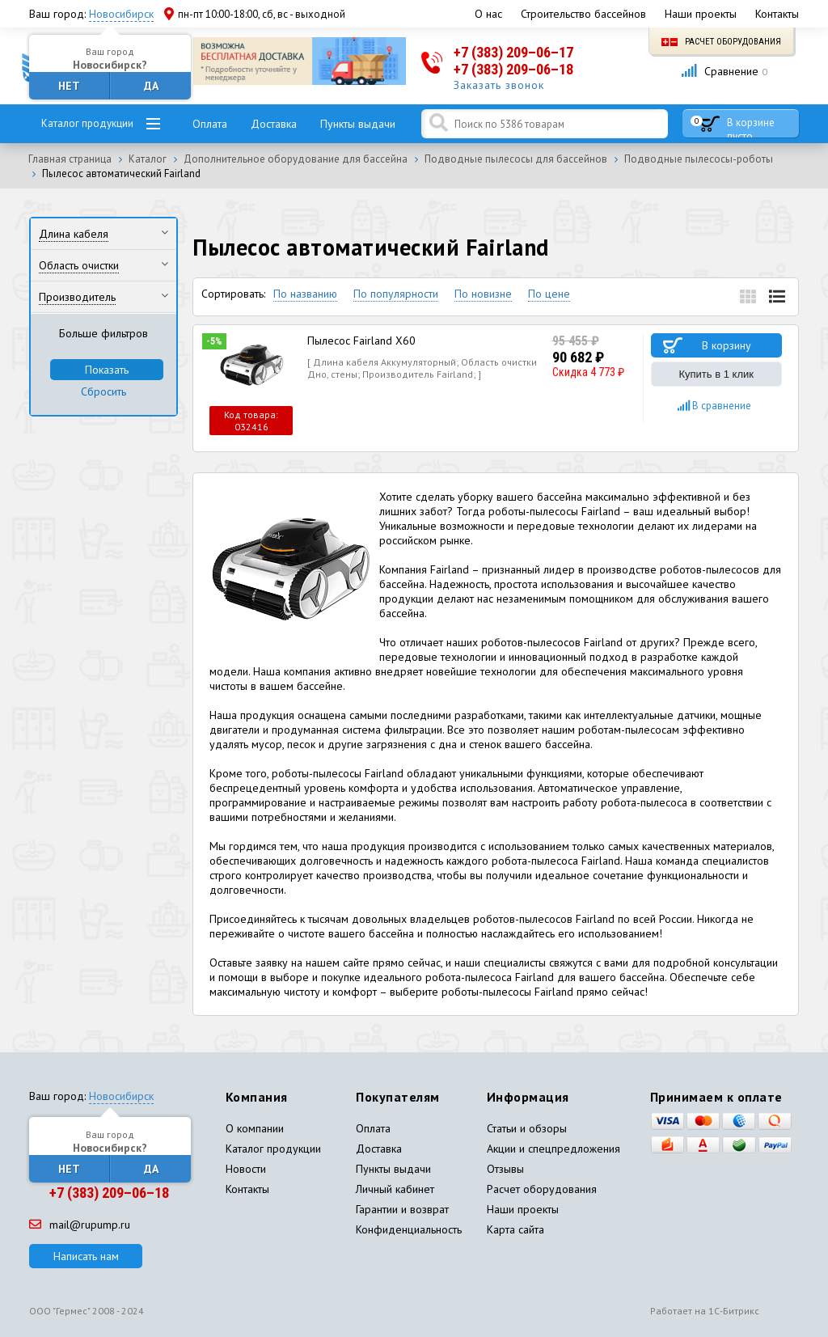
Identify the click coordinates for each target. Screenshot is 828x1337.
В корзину (726, 345)
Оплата (209, 123)
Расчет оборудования (721, 41)
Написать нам (86, 1256)
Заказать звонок (499, 85)
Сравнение (724, 71)
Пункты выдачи (357, 123)
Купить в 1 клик (716, 374)
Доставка (274, 123)
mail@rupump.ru (79, 1224)
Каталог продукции (87, 123)
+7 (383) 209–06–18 (513, 69)
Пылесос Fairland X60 (361, 340)
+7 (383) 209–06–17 (513, 52)
